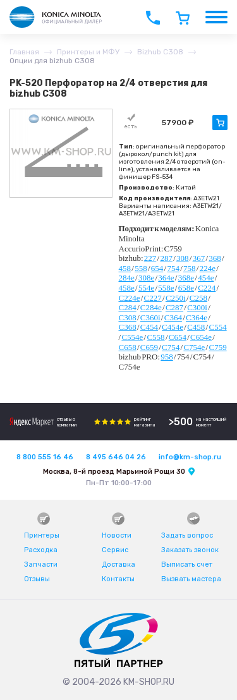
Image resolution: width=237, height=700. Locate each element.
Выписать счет (186, 564)
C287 (174, 307)
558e (166, 288)
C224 (207, 288)
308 (182, 258)
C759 (217, 347)
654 (157, 268)
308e (146, 277)
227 (150, 258)
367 (199, 258)
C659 (149, 347)
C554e (132, 337)
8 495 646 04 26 (116, 457)
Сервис (115, 550)
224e (208, 268)
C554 (217, 327)
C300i (197, 307)
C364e (196, 317)
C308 (128, 317)
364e (166, 277)
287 (166, 258)
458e (127, 288)
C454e (172, 327)
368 (215, 258)
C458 (196, 327)
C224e (129, 298)
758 (189, 268)
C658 (128, 347)
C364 (173, 317)
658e (186, 288)
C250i (176, 298)
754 (173, 268)
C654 (177, 337)
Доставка (118, 564)
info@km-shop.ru (190, 457)
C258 (198, 298)
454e (206, 277)
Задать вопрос (187, 535)
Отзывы (37, 579)
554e (146, 288)
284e (127, 277)
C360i (150, 317)
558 (141, 268)
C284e (151, 307)
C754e (194, 347)
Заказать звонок (190, 550)
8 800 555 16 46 (44, 457)
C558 (155, 337)
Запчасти (41, 564)
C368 (128, 327)
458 (125, 268)
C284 (128, 307)
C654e (201, 337)
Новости (116, 535)
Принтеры (41, 535)
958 (167, 356)
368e (186, 277)
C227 (153, 298)
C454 (149, 327)
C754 (170, 347)
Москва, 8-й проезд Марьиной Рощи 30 (114, 472)
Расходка (41, 550)
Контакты (118, 579)
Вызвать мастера (191, 579)
